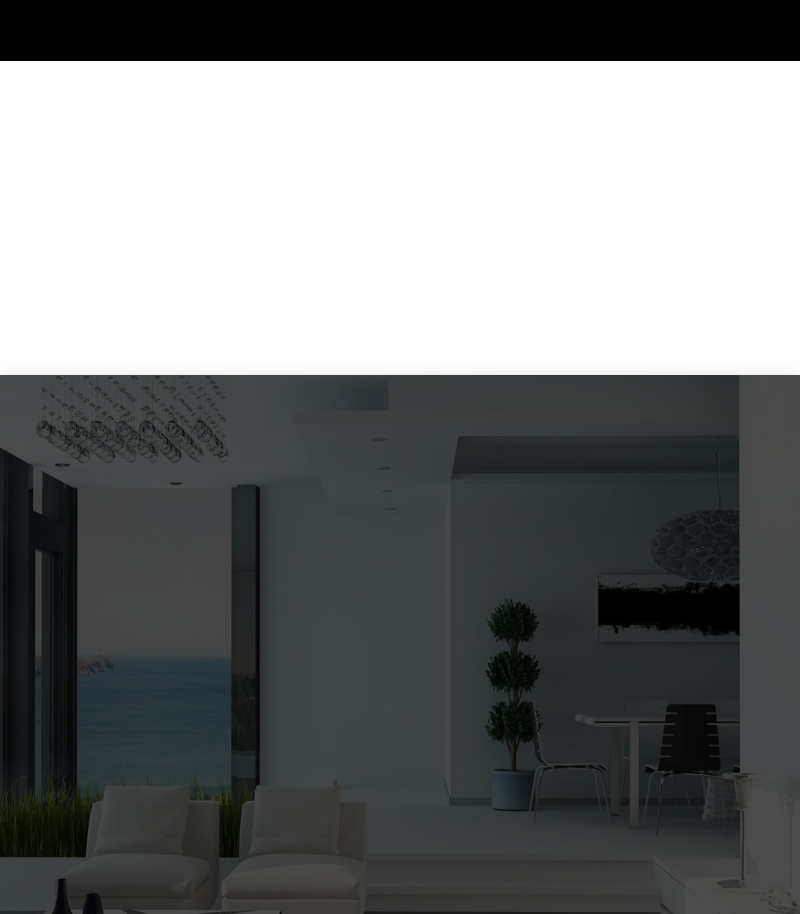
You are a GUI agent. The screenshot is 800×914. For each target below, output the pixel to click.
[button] (779, 30)
